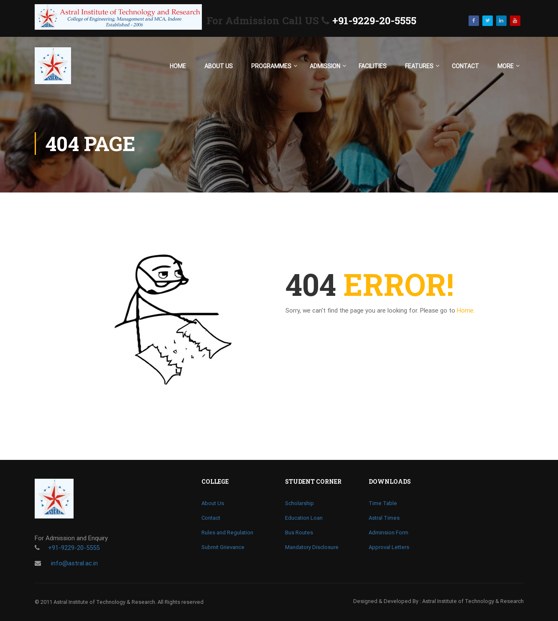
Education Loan (304, 518)
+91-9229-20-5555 (374, 20)
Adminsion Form (388, 532)
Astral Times (384, 518)
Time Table (383, 503)
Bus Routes (299, 532)
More (505, 66)
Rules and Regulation (227, 532)
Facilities (373, 66)
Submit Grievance (223, 547)
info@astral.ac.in (73, 563)
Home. (466, 310)
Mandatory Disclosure (312, 547)
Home (178, 66)
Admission (325, 66)
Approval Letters (389, 547)
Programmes (271, 66)
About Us (218, 66)
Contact (465, 66)
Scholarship (299, 503)
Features (419, 66)
